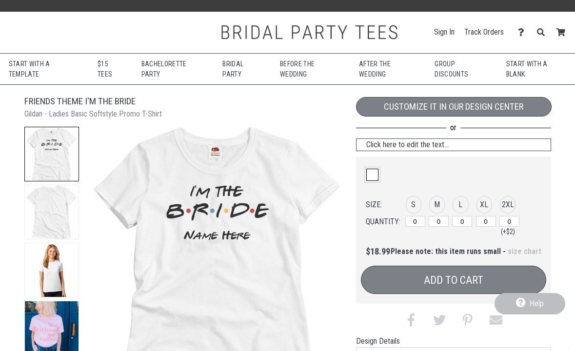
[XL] (486, 221)
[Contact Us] (524, 32)
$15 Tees (105, 69)
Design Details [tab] (378, 341)
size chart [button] (524, 251)
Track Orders (484, 32)
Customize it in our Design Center (453, 106)
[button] (52, 154)
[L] (462, 221)
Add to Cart (453, 280)
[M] (439, 221)
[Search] (544, 32)
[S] (415, 221)
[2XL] (509, 221)
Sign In (444, 32)
